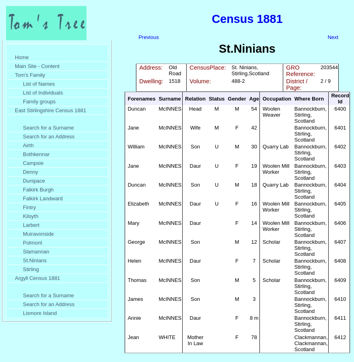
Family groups (39, 102)
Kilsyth (30, 216)
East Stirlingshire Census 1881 (50, 110)
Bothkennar (36, 154)
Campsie (33, 163)
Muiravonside (38, 234)
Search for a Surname (48, 128)
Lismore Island (40, 313)
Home (22, 57)
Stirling (31, 269)
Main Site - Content (37, 66)
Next (332, 37)
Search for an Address (48, 137)
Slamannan (36, 252)
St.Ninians (35, 260)
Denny (30, 172)
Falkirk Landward (43, 198)
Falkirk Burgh (38, 190)
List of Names (39, 84)
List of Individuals (43, 93)
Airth (28, 145)
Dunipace (34, 181)
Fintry (29, 207)
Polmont (32, 243)
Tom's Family (30, 75)
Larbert (31, 225)
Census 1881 (247, 18)
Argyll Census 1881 (37, 278)
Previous (148, 37)
